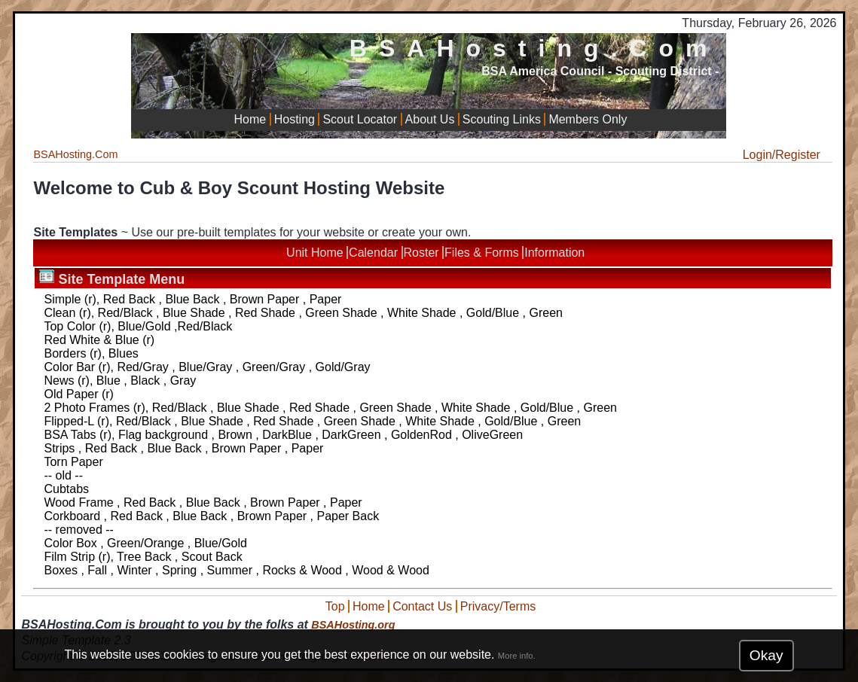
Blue (108, 380)
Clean (59, 312)
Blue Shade (194, 312)
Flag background (163, 434)
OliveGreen (492, 434)
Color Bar (69, 367)
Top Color (69, 326)
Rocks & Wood (302, 570)
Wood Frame (78, 502)
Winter (134, 570)
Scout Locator (359, 119)
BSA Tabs (70, 434)
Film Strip (69, 556)
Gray (183, 380)
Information (554, 252)
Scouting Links (502, 119)
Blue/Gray (205, 367)
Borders (65, 353)
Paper (326, 299)
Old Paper (71, 394)
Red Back (129, 299)
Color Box (70, 543)
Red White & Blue (91, 339)
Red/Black (125, 312)
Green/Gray (274, 367)
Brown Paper (265, 299)
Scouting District (663, 71)
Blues (123, 353)
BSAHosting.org (353, 625)
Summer (229, 570)
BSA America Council (542, 71)
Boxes (60, 570)
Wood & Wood (390, 570)
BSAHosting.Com (534, 48)
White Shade (421, 312)
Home (250, 119)
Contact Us (422, 606)
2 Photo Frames (87, 407)
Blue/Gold (144, 326)
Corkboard (72, 516)
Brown (235, 434)
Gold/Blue (492, 312)
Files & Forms (481, 252)
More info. (517, 655)
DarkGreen (351, 434)
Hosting (294, 119)
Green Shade (341, 312)
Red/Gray (142, 367)
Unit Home (315, 252)
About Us (430, 119)
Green (545, 312)
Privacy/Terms (498, 606)
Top (335, 606)
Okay (766, 655)
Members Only (587, 119)
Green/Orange (145, 543)
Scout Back (212, 556)
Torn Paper (73, 461)
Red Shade (265, 312)
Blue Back (192, 299)
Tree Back (144, 556)
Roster (421, 252)
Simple (62, 299)
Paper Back (347, 516)
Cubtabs (66, 489)
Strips (59, 448)
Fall (97, 570)
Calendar (373, 252)
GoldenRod (421, 434)
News (59, 380)
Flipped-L (68, 421)
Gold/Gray (343, 367)
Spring (179, 570)
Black (145, 380)
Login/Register (781, 154)
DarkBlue (287, 434)
